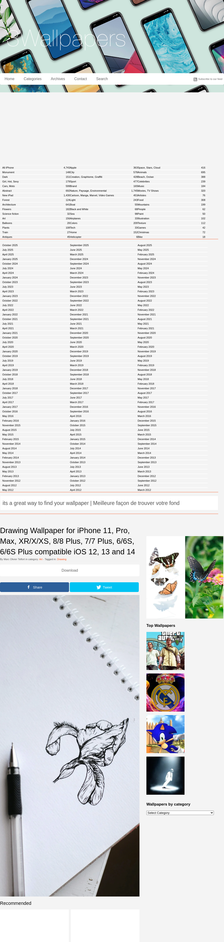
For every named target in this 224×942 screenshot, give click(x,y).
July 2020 (7, 342)
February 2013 (10, 476)
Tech (104, 227)
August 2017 (145, 393)
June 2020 (76, 342)
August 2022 (145, 300)
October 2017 (10, 393)
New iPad (36, 195)
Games (171, 227)
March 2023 (76, 291)
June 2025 (76, 249)
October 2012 (77, 480)
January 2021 (10, 333)
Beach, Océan (171, 177)
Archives (58, 79)
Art (36, 218)
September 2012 (147, 480)
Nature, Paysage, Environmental (104, 190)
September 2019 (79, 356)
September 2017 (79, 393)
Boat (104, 204)
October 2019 (10, 356)
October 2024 (10, 263)
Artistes (171, 195)
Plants (36, 227)
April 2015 (76, 434)
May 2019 (143, 360)
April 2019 (8, 365)
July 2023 (7, 286)
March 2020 (76, 346)
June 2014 (143, 448)
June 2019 (76, 360)
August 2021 (145, 319)
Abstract (36, 190)
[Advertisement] (112, 127)
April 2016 (76, 416)
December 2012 (147, 476)
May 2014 (7, 453)
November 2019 (147, 351)
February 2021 (146, 328)
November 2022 (147, 296)
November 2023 (147, 277)
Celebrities (171, 181)
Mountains (171, 204)
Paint (171, 213)
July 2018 (7, 379)
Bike (171, 237)
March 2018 (76, 383)
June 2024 (76, 268)
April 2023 (8, 291)
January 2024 (10, 277)
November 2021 (147, 314)
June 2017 (76, 397)
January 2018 (10, 388)
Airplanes (104, 218)
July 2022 (7, 305)
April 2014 (76, 453)
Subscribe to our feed (210, 79)
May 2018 (143, 379)
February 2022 (146, 309)
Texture (171, 223)
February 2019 (146, 365)
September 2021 (79, 319)
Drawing (61, 559)
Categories (33, 79)
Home (10, 79)
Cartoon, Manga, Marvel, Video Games (104, 195)
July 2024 (7, 268)
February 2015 (10, 439)
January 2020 (10, 351)
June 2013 (143, 466)
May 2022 (143, 305)
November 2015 (11, 425)
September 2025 (79, 245)
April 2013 (76, 471)
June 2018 (76, 379)
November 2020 (147, 333)
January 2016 (77, 420)
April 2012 (76, 490)
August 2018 (145, 374)
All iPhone (36, 167)
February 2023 (146, 291)
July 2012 (75, 485)
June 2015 (143, 430)
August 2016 (145, 411)
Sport (104, 181)
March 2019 (76, 365)
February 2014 (10, 457)
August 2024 (145, 263)
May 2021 (143, 323)
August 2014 (9, 448)
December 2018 (79, 369)
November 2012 (11, 480)
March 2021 (76, 328)
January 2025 (10, 259)
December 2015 (147, 420)
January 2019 (10, 369)
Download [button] (69, 570)
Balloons (36, 223)
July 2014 (75, 448)
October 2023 (10, 282)
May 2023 (143, 286)
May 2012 (7, 490)
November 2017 (147, 388)
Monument (36, 172)
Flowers (36, 209)
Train (36, 232)
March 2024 (76, 273)
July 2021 (7, 323)
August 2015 (9, 430)
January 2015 (77, 439)
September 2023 (79, 282)
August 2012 (9, 485)
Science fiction (36, 213)
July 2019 (7, 360)
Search (102, 79)
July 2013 (75, 466)
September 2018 (79, 374)
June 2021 (76, 323)
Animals (171, 172)
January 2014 (77, 457)
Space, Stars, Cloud (171, 167)
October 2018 (10, 374)
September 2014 (147, 443)
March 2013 (144, 471)
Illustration (171, 218)
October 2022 (10, 300)
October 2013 (77, 462)
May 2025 (143, 249)
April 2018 (8, 383)
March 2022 (76, 309)
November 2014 (11, 443)
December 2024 (79, 259)
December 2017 (79, 388)
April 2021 (8, 328)
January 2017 (10, 406)
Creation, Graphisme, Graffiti (104, 177)
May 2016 (7, 416)
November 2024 (147, 259)
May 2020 (143, 342)
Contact (80, 79)
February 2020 (146, 346)
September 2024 (79, 263)
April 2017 (8, 402)
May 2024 (143, 268)
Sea (104, 213)
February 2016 (10, 420)
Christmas (171, 232)
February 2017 (146, 402)
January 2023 (10, 296)
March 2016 (144, 416)
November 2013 (11, 462)
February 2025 (146, 254)
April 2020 (8, 346)
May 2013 (7, 471)
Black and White (104, 209)
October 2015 (77, 425)
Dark (36, 177)
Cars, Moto (36, 186)
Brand (104, 186)
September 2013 (147, 462)
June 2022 (76, 305)
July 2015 (75, 430)
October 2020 (10, 337)
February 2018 (146, 383)
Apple (104, 167)
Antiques (36, 237)
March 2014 (144, 453)
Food (171, 200)
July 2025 (7, 249)
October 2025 (10, 245)
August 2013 (9, 466)
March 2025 (76, 254)
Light (104, 200)
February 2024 (146, 273)
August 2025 (145, 245)
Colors (104, 223)
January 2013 (77, 476)
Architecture (36, 204)
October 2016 (10, 411)
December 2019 (79, 351)
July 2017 (7, 397)
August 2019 (145, 356)
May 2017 (143, 397)
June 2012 (143, 485)
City (104, 172)
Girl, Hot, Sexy (36, 181)
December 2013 (147, 457)
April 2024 (8, 273)
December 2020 (79, 333)
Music (171, 186)
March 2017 (76, 402)
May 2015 (7, 434)
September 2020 (79, 337)
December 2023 (79, 277)
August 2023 (145, 282)
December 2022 (79, 296)
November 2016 (147, 406)
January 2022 (10, 314)
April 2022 (8, 309)
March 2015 (144, 434)
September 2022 (79, 300)
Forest (36, 200)
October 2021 (10, 319)
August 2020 (145, 337)
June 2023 (76, 286)
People (171, 209)
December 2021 (79, 314)
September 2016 (79, 411)
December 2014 (147, 439)
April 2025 (8, 254)
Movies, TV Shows (171, 190)
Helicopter (104, 237)
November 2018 (147, 369)
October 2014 (77, 443)
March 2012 (144, 490)
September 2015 (147, 425)
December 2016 (79, 406)
